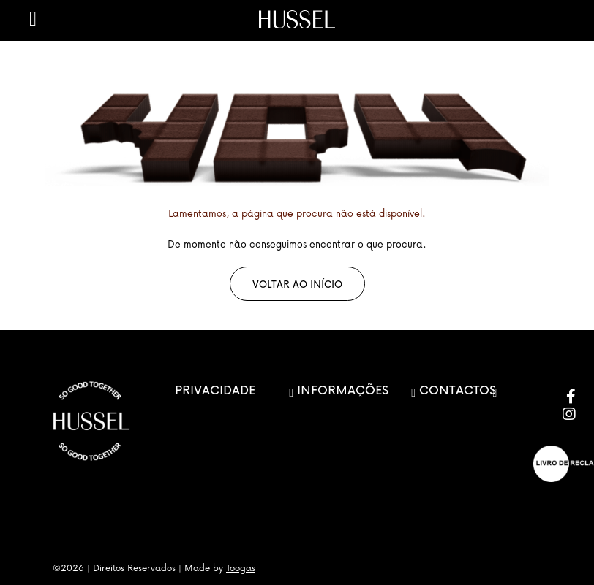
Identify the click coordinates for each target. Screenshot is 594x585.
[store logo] (297, 19)
